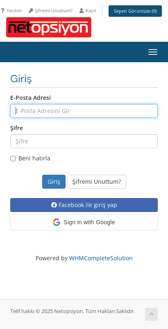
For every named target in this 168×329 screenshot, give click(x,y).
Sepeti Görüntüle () (135, 11)
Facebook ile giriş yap (84, 205)
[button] (84, 222)
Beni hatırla (30, 158)
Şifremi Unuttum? (50, 10)
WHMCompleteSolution (101, 258)
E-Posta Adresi (30, 97)
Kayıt (87, 10)
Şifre (16, 128)
